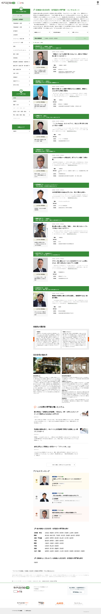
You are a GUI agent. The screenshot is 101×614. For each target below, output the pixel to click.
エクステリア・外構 (18, 42)
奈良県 (62, 543)
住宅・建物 (19, 15)
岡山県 (52, 546)
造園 (14, 46)
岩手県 (57, 533)
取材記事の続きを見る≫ (72, 61)
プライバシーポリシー (39, 590)
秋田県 (62, 533)
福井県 (71, 538)
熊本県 (66, 551)
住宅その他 (16, 84)
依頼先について (37, 32)
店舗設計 (15, 77)
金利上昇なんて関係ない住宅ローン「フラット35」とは (52, 446)
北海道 (47, 533)
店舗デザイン (16, 81)
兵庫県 (57, 543)
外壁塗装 (15, 58)
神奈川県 (52, 535)
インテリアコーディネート (19, 50)
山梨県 (47, 538)
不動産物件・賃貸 (17, 23)
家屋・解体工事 (17, 69)
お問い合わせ (28, 610)
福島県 (76, 533)
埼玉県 (63, 535)
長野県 (52, 538)
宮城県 (66, 533)
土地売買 (15, 34)
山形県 (71, 533)
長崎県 (57, 551)
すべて (14, 15)
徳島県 (47, 548)
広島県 (47, 546)
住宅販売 (15, 31)
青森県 (52, 533)
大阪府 (47, 543)
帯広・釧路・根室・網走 (19, 115)
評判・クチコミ (75, 32)
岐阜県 (62, 540)
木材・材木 (16, 73)
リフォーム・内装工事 (18, 38)
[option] (47, 339)
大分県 (62, 551)
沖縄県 (83, 551)
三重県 (57, 540)
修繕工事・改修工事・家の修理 (20, 65)
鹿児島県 (77, 551)
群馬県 (78, 535)
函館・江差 (16, 104)
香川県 (52, 548)
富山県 (62, 538)
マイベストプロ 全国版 (17, 610)
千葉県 (58, 535)
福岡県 (47, 551)
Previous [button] (33, 339)
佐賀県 (52, 551)
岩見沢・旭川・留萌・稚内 (19, 111)
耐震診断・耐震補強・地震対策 (20, 61)
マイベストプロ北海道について (41, 586)
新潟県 (57, 538)
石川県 (66, 538)
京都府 (52, 543)
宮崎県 (71, 551)
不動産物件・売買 (17, 27)
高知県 (62, 548)
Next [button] (88, 339)
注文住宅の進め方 (56, 32)
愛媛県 (57, 548)
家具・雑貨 (16, 54)
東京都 (47, 535)
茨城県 (68, 535)
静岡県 (52, 540)
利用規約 (37, 588)
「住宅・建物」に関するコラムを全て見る (61, 464)
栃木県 (73, 535)
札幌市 (36, 562)
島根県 (57, 546)
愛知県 (47, 540)
